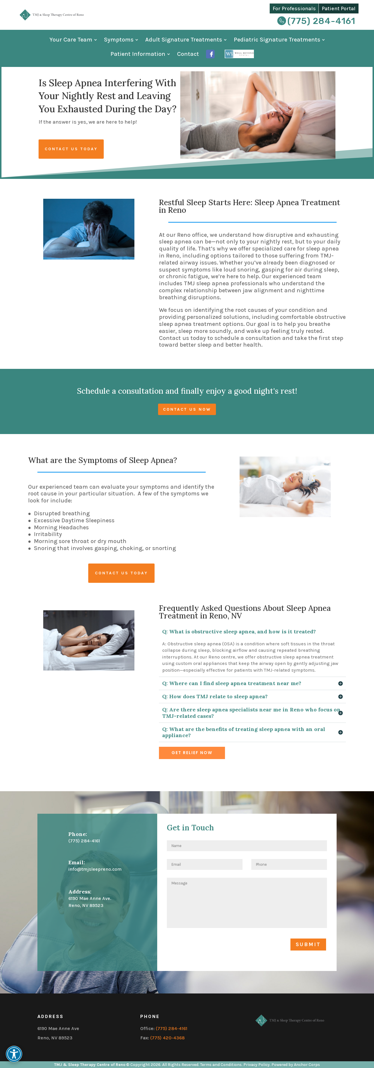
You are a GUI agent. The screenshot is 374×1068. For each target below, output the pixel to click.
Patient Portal (339, 8)
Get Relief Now (192, 753)
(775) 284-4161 (321, 21)
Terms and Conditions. (221, 1064)
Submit (308, 944)
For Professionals (294, 8)
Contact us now (187, 409)
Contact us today (121, 573)
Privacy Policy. (257, 1064)
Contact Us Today (71, 148)
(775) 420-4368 (167, 1038)
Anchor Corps (307, 1064)
